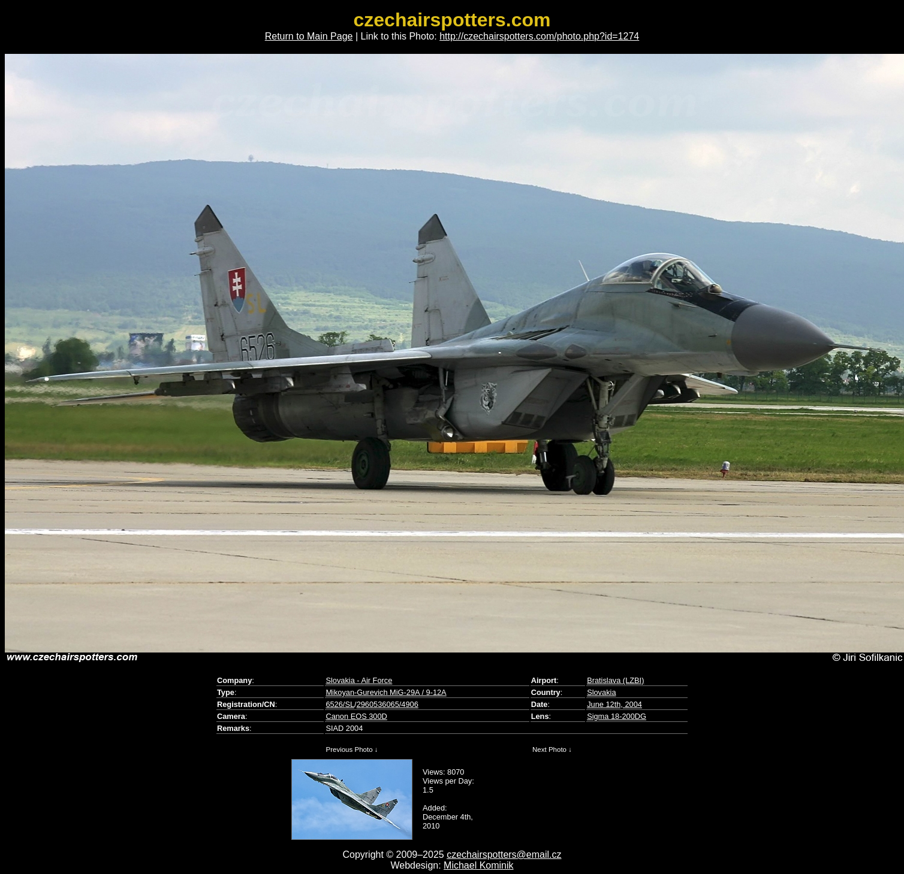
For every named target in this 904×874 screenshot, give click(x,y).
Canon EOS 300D (356, 716)
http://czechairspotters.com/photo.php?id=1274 (539, 36)
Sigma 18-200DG (616, 716)
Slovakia (601, 692)
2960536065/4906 (387, 704)
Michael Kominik (478, 865)
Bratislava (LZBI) (615, 680)
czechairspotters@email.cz (504, 854)
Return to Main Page (309, 36)
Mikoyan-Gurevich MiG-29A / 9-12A (386, 692)
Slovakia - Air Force (359, 680)
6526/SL (340, 704)
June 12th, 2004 (614, 704)
